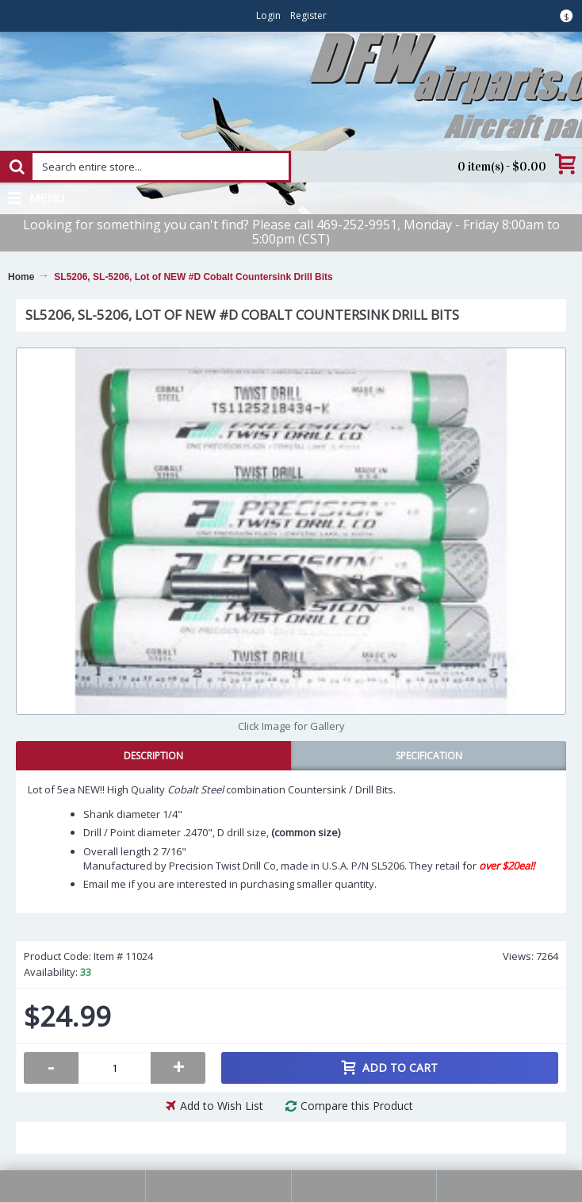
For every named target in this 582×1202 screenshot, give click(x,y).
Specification (429, 755)
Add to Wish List (221, 1105)
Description (153, 755)
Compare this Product (357, 1105)
